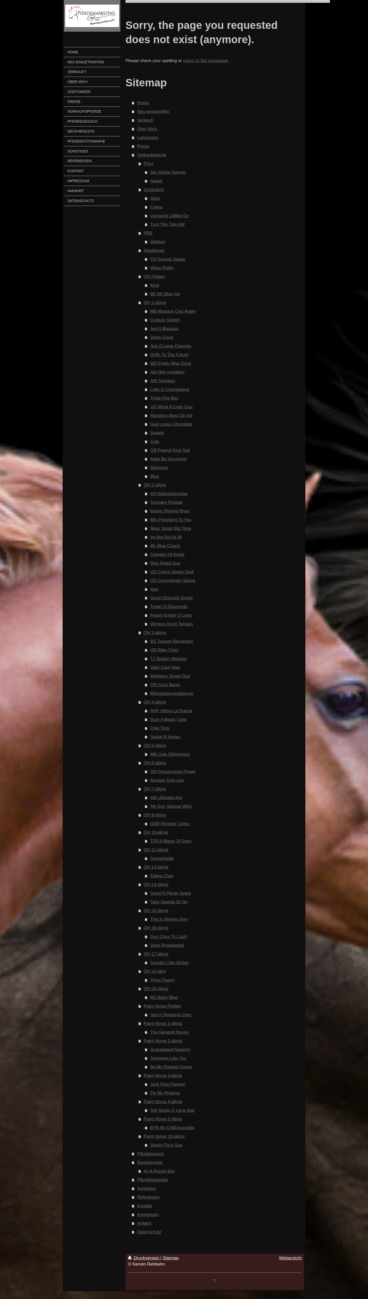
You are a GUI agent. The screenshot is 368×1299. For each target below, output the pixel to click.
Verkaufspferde (151, 155)
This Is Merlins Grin (169, 919)
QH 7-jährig (155, 789)
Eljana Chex (162, 875)
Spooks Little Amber (169, 962)
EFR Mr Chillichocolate (172, 1127)
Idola (155, 198)
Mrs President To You (170, 519)
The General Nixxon (169, 1032)
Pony (149, 163)
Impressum (148, 1214)
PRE (148, 233)
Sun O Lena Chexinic (170, 346)
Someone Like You (168, 1058)
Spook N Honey (165, 736)
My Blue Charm (165, 545)
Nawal (156, 181)
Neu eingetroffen (153, 111)
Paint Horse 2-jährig (163, 1040)
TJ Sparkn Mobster (168, 658)
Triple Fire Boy (164, 398)
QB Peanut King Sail (170, 450)
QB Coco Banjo (165, 684)
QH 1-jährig (155, 302)
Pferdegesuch (150, 1153)
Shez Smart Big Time (170, 528)
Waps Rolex (162, 267)
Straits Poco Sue (166, 1145)
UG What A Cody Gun (171, 406)
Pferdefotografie (152, 1179)
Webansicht (290, 1258)
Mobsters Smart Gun (170, 676)
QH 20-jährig (156, 988)
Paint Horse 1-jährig (163, 1023)
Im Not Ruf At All (166, 537)
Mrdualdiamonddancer (171, 693)
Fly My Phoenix (165, 1093)
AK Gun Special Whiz (171, 806)
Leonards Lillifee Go (169, 215)
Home (143, 102)
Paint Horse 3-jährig (163, 1075)
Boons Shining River (170, 511)
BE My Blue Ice (165, 293)
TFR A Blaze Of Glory (171, 841)
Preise (143, 146)
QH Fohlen (154, 276)
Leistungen (147, 137)
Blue (154, 476)
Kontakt (144, 1205)
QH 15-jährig (156, 910)
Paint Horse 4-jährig (163, 1101)
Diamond (159, 467)
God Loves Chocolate (171, 424)
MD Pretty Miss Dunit (170, 363)
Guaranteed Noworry (170, 1049)
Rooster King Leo (167, 780)
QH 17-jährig (156, 954)
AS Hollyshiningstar (169, 493)
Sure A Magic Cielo (168, 719)
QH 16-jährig (156, 928)
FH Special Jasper (168, 259)
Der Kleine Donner (168, 172)
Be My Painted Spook (171, 1066)
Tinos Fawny (162, 980)
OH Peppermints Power (173, 771)
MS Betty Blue (164, 997)
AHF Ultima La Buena (171, 710)
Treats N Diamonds (169, 606)
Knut (154, 285)
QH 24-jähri (155, 971)
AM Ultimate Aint (166, 797)
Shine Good (161, 337)
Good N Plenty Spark (170, 893)
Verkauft (145, 120)
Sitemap (171, 1258)
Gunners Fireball (166, 502)
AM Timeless (162, 380)
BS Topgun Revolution (171, 641)
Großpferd (153, 189)
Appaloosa (154, 250)
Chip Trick (160, 728)
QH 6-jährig (155, 762)
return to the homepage (205, 60)
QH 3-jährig (155, 632)
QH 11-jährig (156, 849)
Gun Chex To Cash (168, 936)
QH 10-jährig (156, 832)
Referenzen (148, 1197)
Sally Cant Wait (165, 667)
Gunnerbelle (162, 858)
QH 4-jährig (155, 702)
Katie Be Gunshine (168, 459)
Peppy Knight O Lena (171, 615)
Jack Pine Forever (167, 1084)
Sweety (157, 432)
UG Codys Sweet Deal (172, 571)
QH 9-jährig (155, 815)
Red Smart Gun (165, 563)
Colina (156, 207)
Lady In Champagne (169, 389)
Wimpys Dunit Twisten (171, 624)
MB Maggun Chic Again (173, 311)
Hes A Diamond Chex (171, 1014)
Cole (154, 441)
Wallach (158, 241)
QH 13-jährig (156, 867)
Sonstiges (146, 1188)
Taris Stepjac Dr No (169, 901)
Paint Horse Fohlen (162, 1006)
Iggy (154, 589)
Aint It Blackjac (164, 328)
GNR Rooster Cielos (170, 823)
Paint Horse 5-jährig (163, 1119)
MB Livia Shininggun (170, 754)
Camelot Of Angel (167, 554)
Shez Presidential (167, 945)
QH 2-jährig (155, 485)
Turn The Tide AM (167, 224)
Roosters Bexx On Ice (171, 415)
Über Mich (147, 128)
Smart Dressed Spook (171, 597)
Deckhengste (150, 1162)
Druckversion (144, 1258)
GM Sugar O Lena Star (172, 1110)
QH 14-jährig (156, 884)
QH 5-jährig (155, 745)
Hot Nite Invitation (167, 372)
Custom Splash (165, 320)
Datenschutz (149, 1232)
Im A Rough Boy (159, 1171)
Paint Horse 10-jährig (164, 1136)
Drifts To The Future (169, 354)
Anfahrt (144, 1223)
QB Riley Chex (164, 650)
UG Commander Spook (172, 580)
